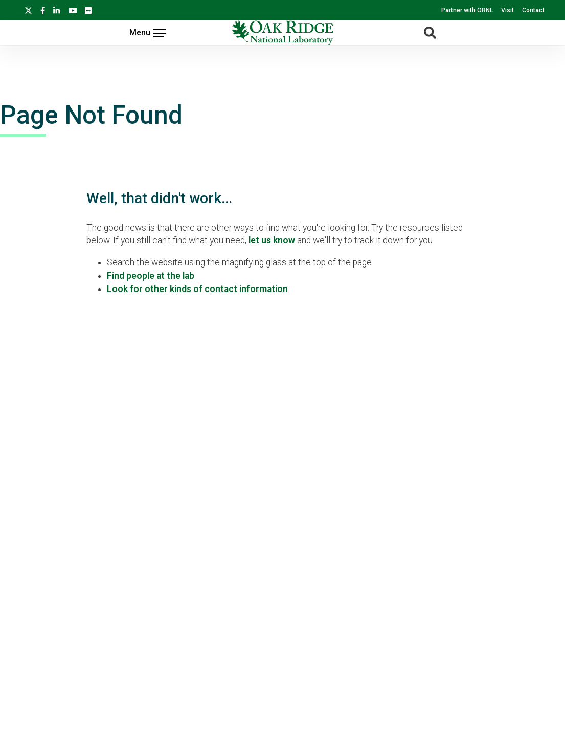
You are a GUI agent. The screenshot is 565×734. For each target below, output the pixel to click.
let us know (271, 240)
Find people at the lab (150, 276)
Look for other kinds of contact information (197, 289)
